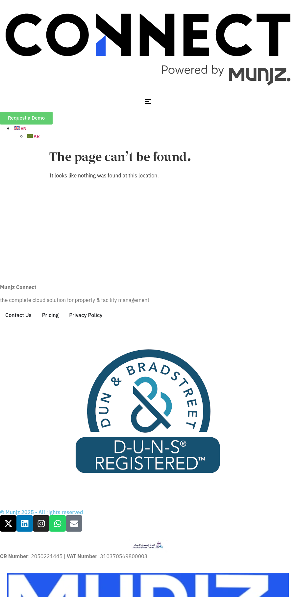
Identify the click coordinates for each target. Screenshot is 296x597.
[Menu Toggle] (148, 101)
